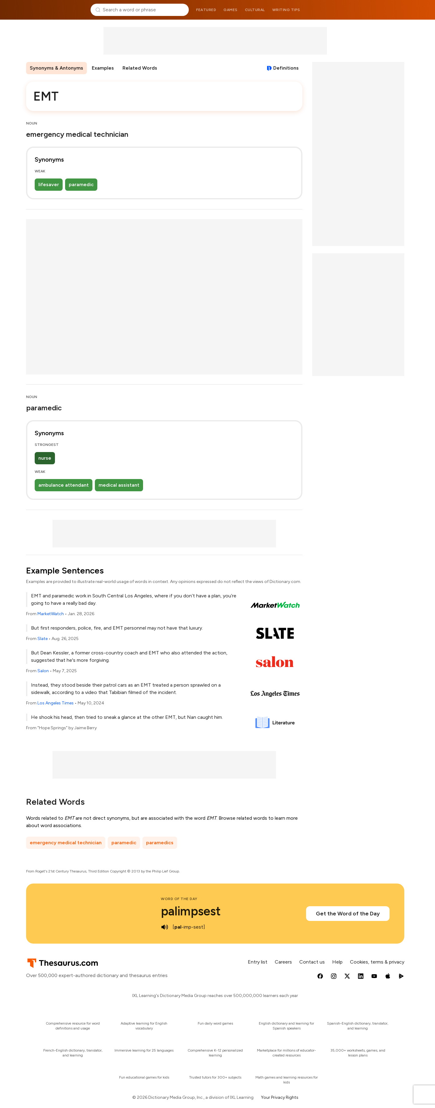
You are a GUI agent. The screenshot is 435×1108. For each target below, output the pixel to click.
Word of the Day (179, 899)
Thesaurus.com (56, 10)
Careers (283, 962)
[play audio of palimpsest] (164, 927)
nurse (44, 458)
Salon (43, 670)
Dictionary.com (379, 9)
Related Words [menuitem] (139, 68)
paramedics (159, 842)
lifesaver (48, 184)
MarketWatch (50, 613)
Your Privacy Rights (279, 1097)
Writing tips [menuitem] (286, 10)
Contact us (312, 962)
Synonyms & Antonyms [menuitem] (56, 68)
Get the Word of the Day (348, 913)
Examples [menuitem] (103, 68)
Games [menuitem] (230, 10)
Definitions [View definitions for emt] (286, 68)
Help (337, 962)
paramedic (81, 184)
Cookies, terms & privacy (377, 962)
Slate (42, 638)
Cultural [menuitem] (255, 10)
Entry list (257, 962)
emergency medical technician (66, 842)
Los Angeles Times (55, 703)
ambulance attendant (63, 485)
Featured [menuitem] (206, 10)
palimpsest (191, 911)
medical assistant (119, 485)
